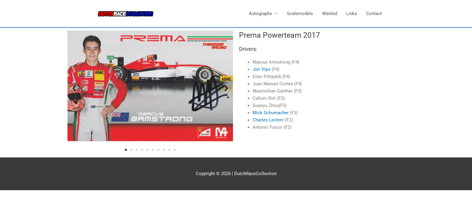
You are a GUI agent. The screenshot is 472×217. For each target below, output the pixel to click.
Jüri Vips (261, 69)
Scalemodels (300, 13)
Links (351, 13)
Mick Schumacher (271, 112)
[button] (74, 88)
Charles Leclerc (268, 120)
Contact (374, 13)
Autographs (260, 13)
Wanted (329, 13)
